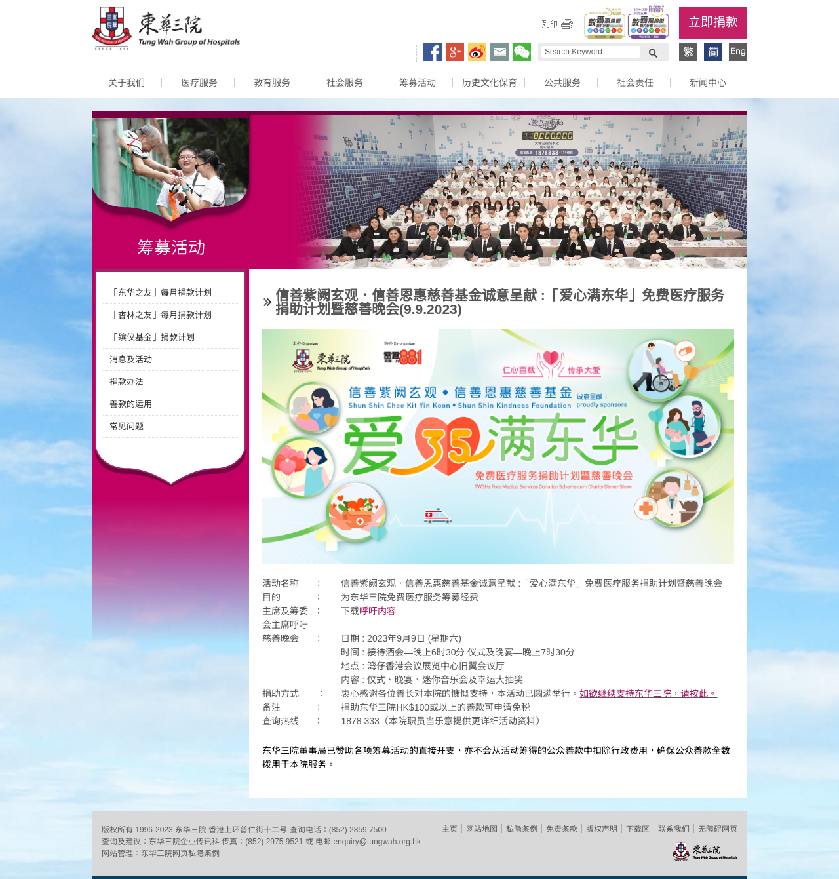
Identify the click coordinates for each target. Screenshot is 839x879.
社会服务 (344, 82)
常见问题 (126, 426)
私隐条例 (521, 829)
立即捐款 (713, 22)
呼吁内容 (377, 611)
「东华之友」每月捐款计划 (160, 293)
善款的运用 (130, 404)
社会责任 (635, 82)
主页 (450, 829)
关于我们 (126, 82)
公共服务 (562, 82)
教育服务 (272, 82)
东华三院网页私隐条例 (180, 853)
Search (653, 51)
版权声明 (601, 829)
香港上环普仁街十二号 (247, 829)
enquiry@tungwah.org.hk (377, 841)
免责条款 (561, 829)
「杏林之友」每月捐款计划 (160, 315)
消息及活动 (130, 359)
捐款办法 (126, 382)
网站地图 (482, 829)
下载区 (638, 829)
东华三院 (166, 30)
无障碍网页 (717, 829)
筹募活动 (417, 82)
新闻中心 (708, 82)
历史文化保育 (489, 82)
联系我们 (674, 829)
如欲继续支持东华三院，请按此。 (648, 693)
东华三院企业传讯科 (184, 841)
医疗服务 (199, 82)
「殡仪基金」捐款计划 (152, 337)
